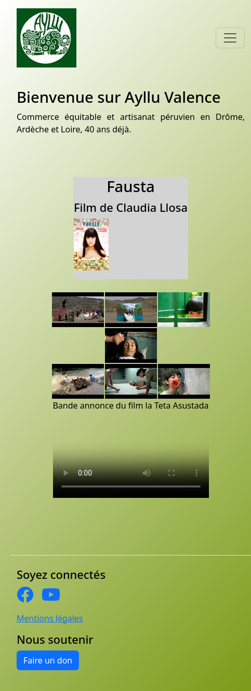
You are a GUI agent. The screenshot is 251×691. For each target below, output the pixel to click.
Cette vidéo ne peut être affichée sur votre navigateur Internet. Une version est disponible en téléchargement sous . (131, 459)
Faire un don (47, 660)
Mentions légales (50, 618)
